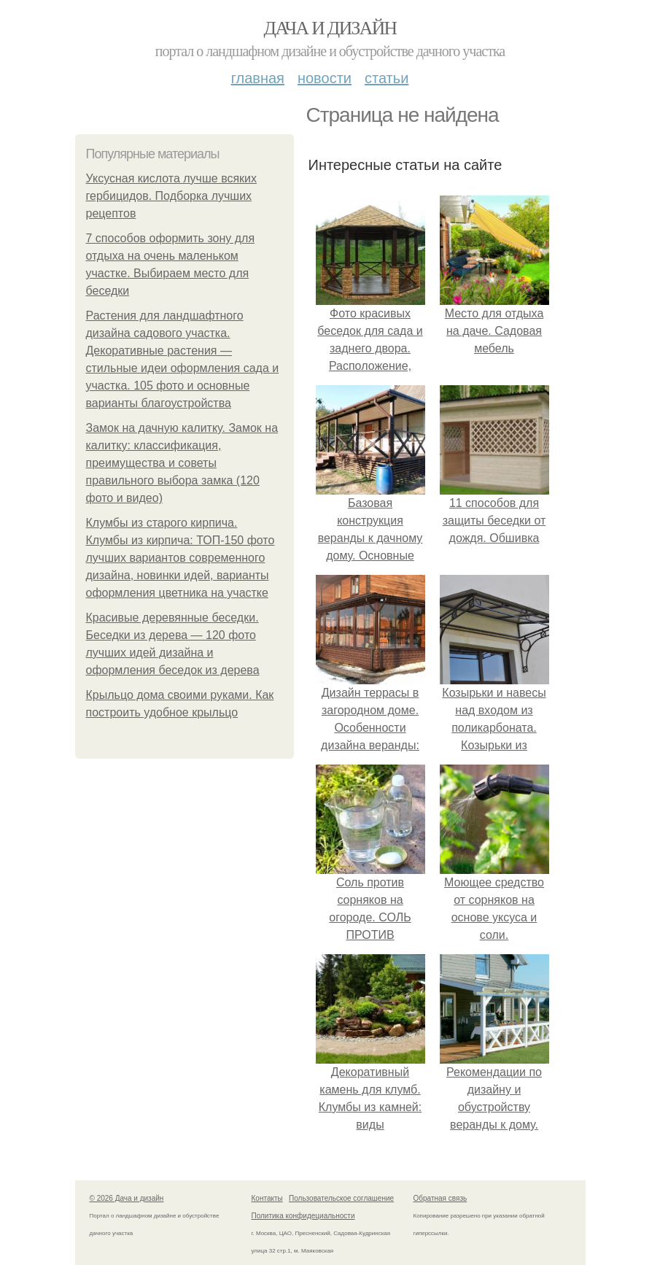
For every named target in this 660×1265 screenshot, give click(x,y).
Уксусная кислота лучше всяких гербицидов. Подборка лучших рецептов (171, 196)
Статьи (386, 78)
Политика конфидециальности (303, 1216)
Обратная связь (440, 1198)
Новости (325, 78)
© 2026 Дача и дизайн (127, 1198)
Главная (257, 78)
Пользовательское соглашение (341, 1198)
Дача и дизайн (330, 28)
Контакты (267, 1198)
